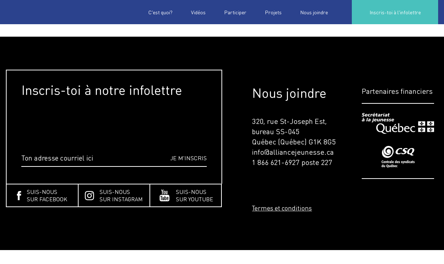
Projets (273, 12)
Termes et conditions (282, 208)
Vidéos (198, 12)
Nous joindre (314, 12)
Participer (235, 12)
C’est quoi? (160, 12)
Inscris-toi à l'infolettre (395, 12)
